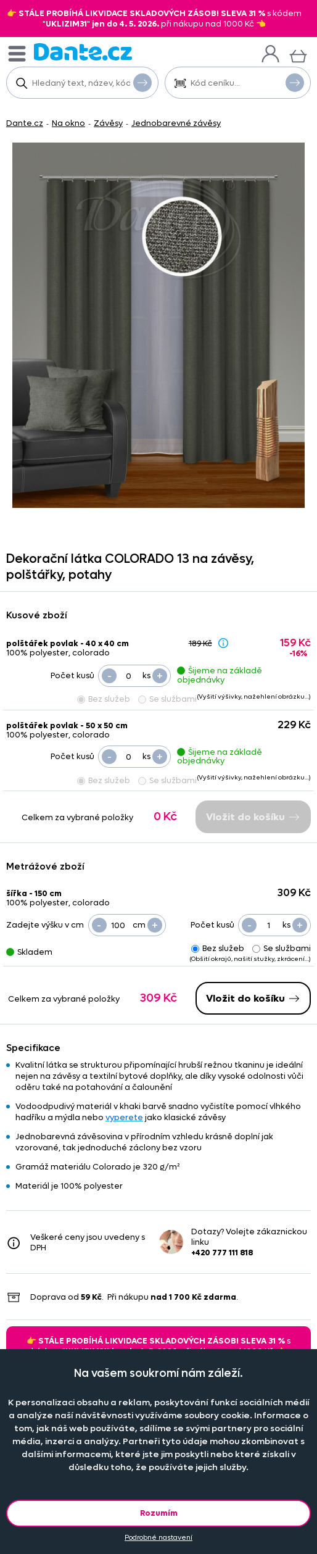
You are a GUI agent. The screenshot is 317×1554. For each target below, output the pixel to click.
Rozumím (159, 1513)
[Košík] (298, 54)
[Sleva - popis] (223, 642)
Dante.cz (24, 123)
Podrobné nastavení (158, 1537)
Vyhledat (142, 82)
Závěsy (108, 123)
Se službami (167, 699)
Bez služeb (103, 699)
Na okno (68, 123)
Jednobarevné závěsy (176, 123)
